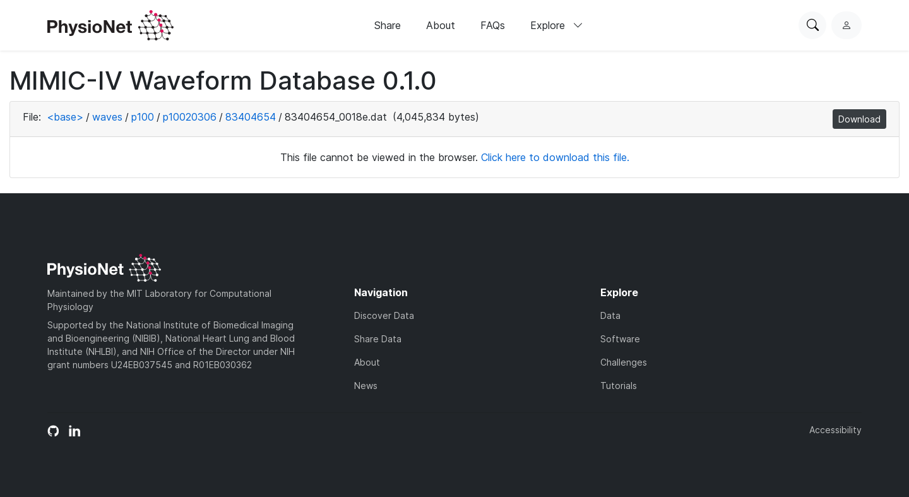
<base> (65, 117)
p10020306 (190, 117)
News (365, 385)
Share (387, 25)
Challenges (623, 362)
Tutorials (618, 385)
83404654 (250, 117)
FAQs (492, 25)
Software (620, 338)
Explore (556, 25)
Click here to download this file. (555, 157)
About (440, 25)
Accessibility (835, 429)
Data (610, 315)
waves (107, 117)
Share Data (377, 338)
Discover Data (384, 315)
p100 (142, 117)
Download (859, 119)
